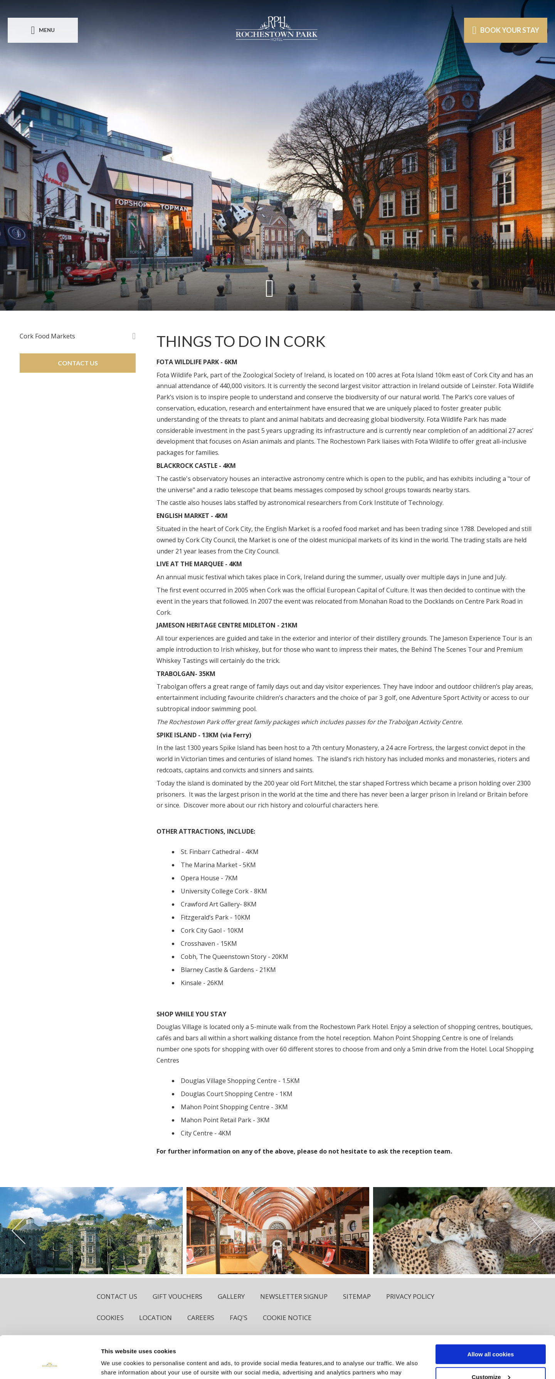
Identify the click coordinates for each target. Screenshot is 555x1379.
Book (505, 30)
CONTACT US (78, 363)
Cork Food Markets (47, 336)
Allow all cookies (491, 1314)
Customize (491, 1337)
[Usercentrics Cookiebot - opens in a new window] (50, 1364)
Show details (119, 1363)
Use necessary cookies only (490, 1360)
